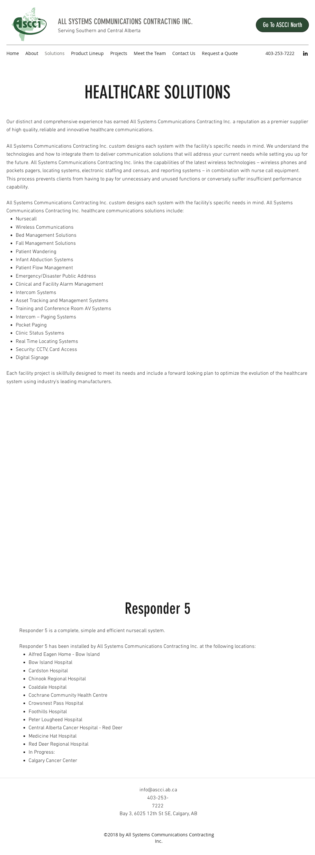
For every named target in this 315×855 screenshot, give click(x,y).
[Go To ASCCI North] (282, 25)
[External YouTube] (157, 487)
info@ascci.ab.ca (158, 790)
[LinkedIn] (305, 53)
